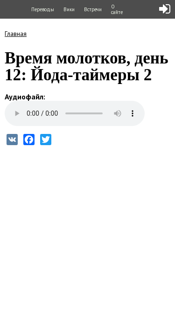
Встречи (93, 9)
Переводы (42, 9)
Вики (69, 9)
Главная (16, 33)
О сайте (117, 9)
